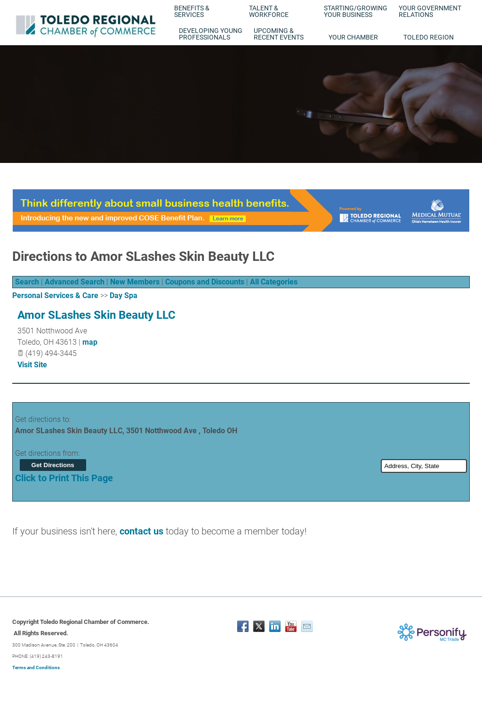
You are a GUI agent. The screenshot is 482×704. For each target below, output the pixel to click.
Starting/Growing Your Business (355, 11)
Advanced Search (74, 281)
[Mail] (307, 626)
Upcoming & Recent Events (279, 34)
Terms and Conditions (36, 667)
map (89, 342)
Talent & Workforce (269, 11)
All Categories (273, 281)
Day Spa (123, 295)
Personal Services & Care (55, 295)
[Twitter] (259, 626)
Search (27, 281)
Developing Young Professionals (210, 34)
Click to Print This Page (64, 478)
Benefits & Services (191, 11)
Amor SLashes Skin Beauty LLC (96, 315)
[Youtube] (291, 626)
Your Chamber (353, 37)
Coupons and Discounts (204, 281)
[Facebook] (243, 626)
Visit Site (32, 364)
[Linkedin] (275, 626)
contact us (141, 531)
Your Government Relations (430, 11)
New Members (135, 281)
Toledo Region (428, 37)
